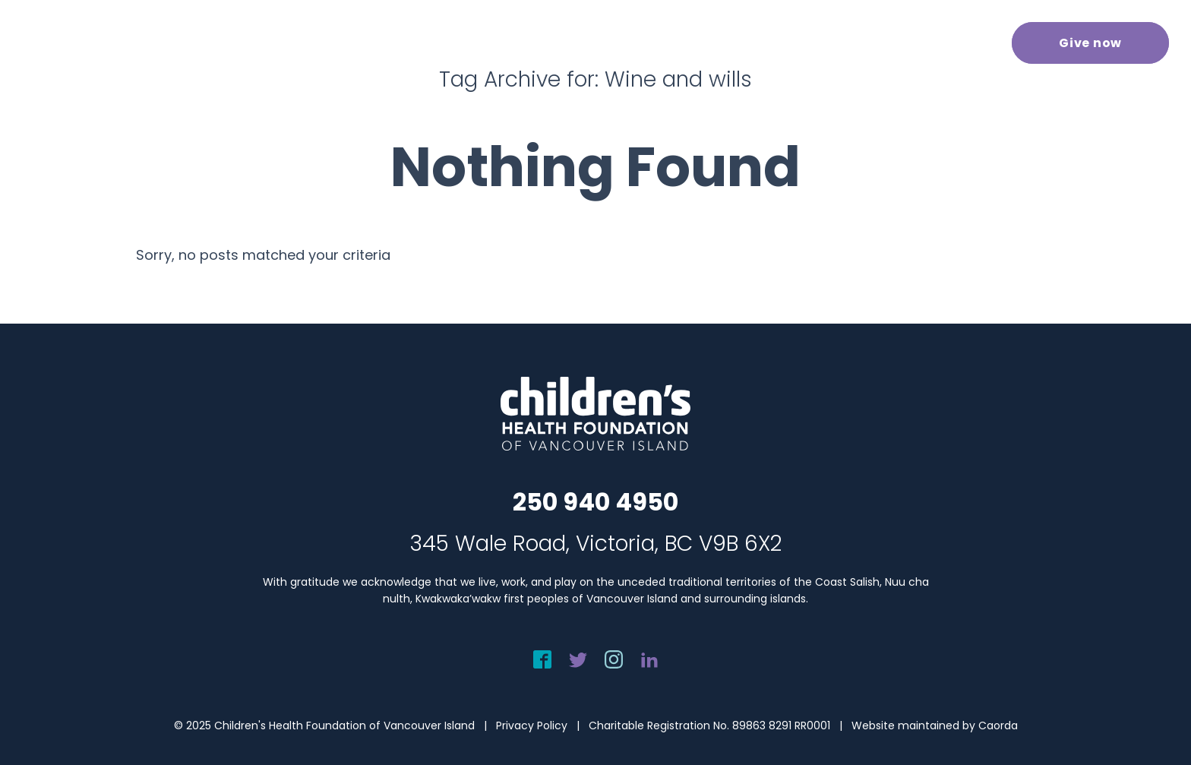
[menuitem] (447, 41)
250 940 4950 (595, 502)
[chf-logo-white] (80, 42)
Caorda (998, 725)
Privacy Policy (531, 725)
